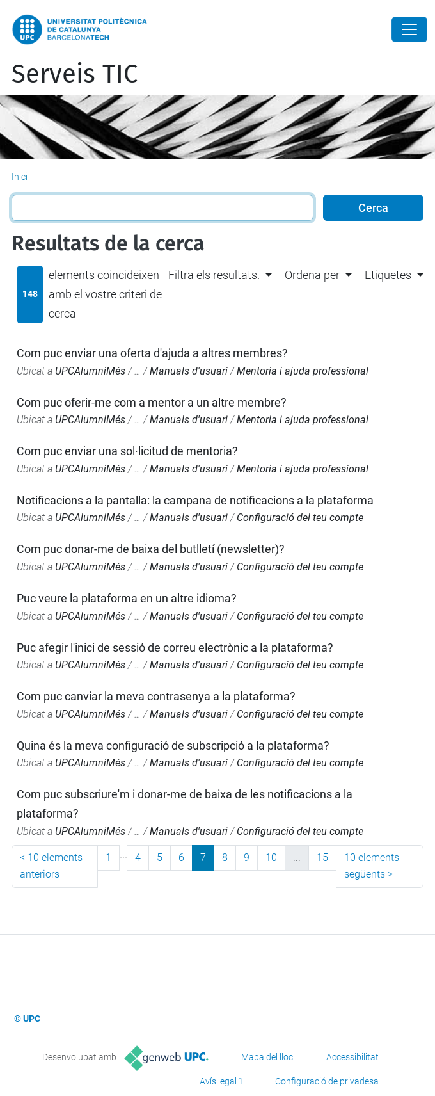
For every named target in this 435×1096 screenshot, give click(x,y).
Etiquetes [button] (388, 275)
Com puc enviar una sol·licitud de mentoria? (127, 451)
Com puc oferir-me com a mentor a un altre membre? (152, 402)
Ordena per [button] (312, 275)
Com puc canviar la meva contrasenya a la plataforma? (156, 696)
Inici (20, 177)
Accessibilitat (352, 1057)
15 (322, 857)
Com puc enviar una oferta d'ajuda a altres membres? (152, 353)
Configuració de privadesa (327, 1081)
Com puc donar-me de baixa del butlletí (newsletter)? (151, 549)
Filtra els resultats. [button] (214, 275)
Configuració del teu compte (300, 518)
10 (271, 857)
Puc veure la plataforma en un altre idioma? (127, 598)
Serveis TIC (75, 74)
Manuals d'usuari (189, 371)
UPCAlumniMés (90, 371)
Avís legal (218, 1081)
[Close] (409, 29)
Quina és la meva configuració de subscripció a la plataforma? (173, 745)
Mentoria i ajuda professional (302, 371)
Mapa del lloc (267, 1057)
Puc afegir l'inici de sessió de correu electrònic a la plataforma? (175, 647)
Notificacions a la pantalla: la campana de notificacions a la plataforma (195, 500)
